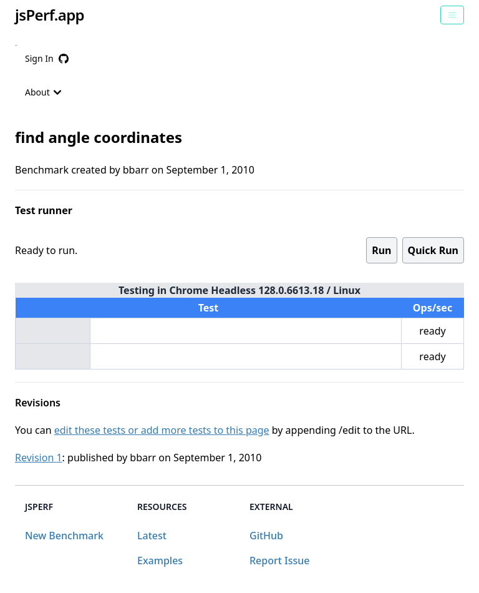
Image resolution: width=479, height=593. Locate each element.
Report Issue (279, 560)
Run (381, 250)
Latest (152, 535)
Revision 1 (38, 457)
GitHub (266, 535)
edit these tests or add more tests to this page (161, 430)
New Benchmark (64, 535)
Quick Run (433, 250)
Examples (160, 560)
